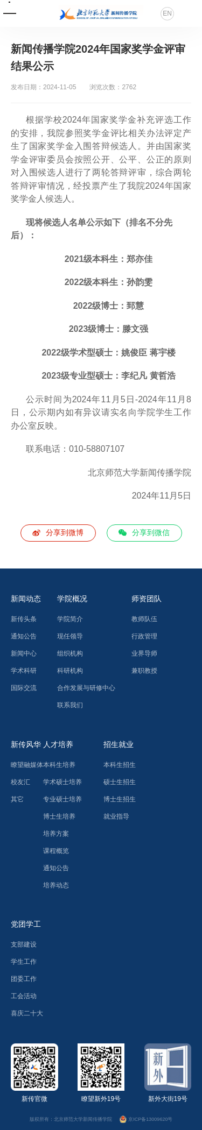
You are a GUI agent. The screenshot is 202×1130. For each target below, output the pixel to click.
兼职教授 (144, 670)
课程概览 (56, 851)
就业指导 (116, 816)
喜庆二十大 (27, 1013)
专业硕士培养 (62, 799)
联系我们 (70, 705)
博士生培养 (59, 816)
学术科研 (24, 670)
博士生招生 (119, 799)
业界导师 (144, 653)
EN (167, 13)
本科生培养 (59, 765)
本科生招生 (119, 765)
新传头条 (24, 619)
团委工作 (24, 979)
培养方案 (56, 833)
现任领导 (70, 636)
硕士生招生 (119, 782)
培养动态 (56, 885)
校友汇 (20, 782)
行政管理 (144, 636)
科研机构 (70, 670)
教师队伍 (144, 619)
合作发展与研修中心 (86, 688)
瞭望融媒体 (27, 765)
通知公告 (24, 636)
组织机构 (70, 653)
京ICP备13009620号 (146, 1118)
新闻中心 (24, 653)
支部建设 (24, 944)
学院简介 (70, 619)
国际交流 (24, 688)
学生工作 (24, 961)
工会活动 (24, 996)
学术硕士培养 (62, 782)
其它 (17, 799)
